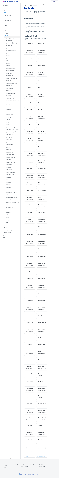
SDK (27, 448)
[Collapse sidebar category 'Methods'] (19, 37)
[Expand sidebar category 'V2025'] (19, 34)
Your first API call (7, 463)
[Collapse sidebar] (10, 458)
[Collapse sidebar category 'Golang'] (19, 14)
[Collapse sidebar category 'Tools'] (19, 9)
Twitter (32, 464)
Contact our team (24, 466)
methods (43, 448)
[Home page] (25, 4)
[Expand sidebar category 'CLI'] (19, 10)
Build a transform (7, 465)
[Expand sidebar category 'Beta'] (19, 30)
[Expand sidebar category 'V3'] (19, 224)
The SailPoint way (42, 464)
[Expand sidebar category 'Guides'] (19, 237)
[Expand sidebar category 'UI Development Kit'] (19, 232)
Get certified (6, 470)
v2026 (40, 448)
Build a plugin (15, 463)
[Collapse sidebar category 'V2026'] (19, 35)
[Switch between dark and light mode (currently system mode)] (49, 1)
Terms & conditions (51, 463)
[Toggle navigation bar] (1, 1)
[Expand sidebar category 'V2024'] (19, 32)
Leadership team (42, 466)
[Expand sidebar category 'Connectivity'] (19, 7)
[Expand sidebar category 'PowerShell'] (19, 226)
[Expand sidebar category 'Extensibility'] (19, 5)
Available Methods (50, 6)
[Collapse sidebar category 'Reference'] (19, 29)
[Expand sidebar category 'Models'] (19, 222)
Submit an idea (24, 464)
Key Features (51, 4)
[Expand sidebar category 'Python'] (19, 227)
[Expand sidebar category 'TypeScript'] (19, 229)
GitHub (31, 463)
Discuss (22, 463)
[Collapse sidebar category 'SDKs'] (19, 12)
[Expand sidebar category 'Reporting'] (19, 236)
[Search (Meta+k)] (54, 1)
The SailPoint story (42, 463)
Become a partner (42, 468)
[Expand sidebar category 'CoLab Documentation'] (19, 234)
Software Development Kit (33, 448)
